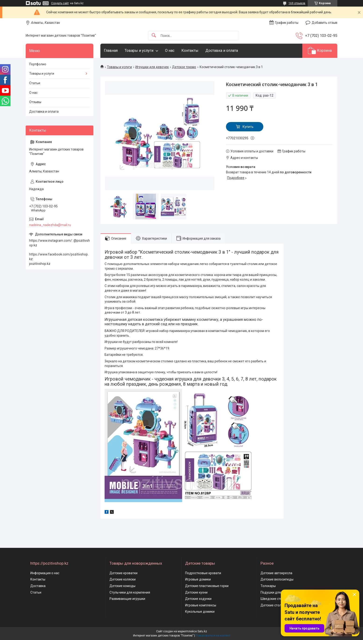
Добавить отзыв (324, 22)
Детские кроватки (123, 573)
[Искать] (154, 35)
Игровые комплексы (200, 605)
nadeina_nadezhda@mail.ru (50, 225)
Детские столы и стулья (279, 605)
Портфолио (37, 64)
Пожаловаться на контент (213, 635)
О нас (169, 50)
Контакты (189, 50)
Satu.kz (202, 631)
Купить (248, 127)
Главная (111, 50)
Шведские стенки (274, 599)
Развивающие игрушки (127, 599)
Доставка (38, 586)
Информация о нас (44, 573)
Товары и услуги (139, 50)
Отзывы (35, 102)
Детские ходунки (198, 599)
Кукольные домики (200, 611)
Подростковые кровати (203, 573)
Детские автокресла (276, 573)
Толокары (268, 586)
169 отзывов (297, 3)
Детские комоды (122, 586)
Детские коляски (122, 579)
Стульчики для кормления (129, 592)
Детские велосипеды (277, 579)
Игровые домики (198, 579)
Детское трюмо (184, 67)
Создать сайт (60, 3)
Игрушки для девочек (152, 67)
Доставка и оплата (221, 50)
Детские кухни (196, 592)
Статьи (34, 83)
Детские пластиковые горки (207, 586)
